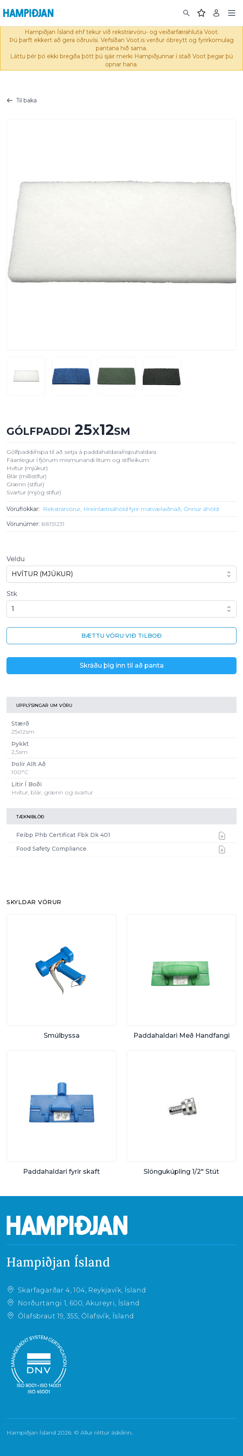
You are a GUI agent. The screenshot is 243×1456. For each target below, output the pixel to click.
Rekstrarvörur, (62, 509)
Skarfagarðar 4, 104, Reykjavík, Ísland (82, 1290)
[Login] (216, 13)
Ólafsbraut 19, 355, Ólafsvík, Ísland (76, 1316)
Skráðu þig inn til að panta (122, 665)
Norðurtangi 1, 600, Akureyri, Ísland (78, 1303)
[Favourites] (201, 13)
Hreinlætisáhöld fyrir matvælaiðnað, (132, 509)
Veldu (15, 559)
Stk (11, 594)
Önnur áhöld (201, 509)
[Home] (28, 13)
